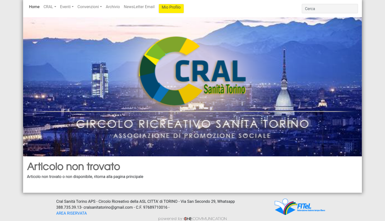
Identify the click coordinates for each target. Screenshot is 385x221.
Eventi (65, 6)
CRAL (48, 6)
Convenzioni (88, 6)
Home (35, 6)
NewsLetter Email (139, 6)
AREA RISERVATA (71, 213)
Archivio (113, 6)
